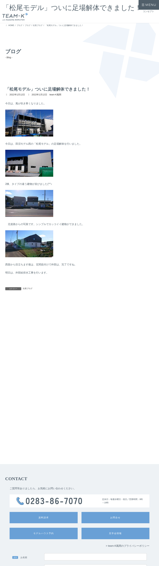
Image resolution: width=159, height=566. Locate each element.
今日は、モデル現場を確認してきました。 (94, 342)
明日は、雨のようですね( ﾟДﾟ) (86, 304)
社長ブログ (27, 288)
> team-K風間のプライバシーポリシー (127, 475)
